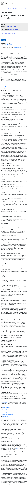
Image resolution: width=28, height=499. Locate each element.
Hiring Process (5, 416)
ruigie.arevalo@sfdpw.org (13, 29)
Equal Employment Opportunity (9, 412)
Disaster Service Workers (7, 414)
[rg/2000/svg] (3, 40)
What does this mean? (17, 47)
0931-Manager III (8, 44)
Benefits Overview (6, 409)
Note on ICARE (4, 402)
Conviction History (6, 407)
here (17, 448)
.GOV (10, 8)
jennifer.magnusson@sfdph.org (17, 27)
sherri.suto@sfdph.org (11, 26)
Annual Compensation (7, 86)
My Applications (22, 8)
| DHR (15, 8)
